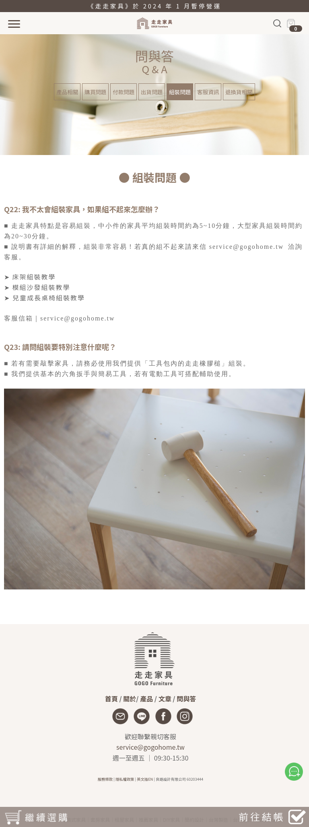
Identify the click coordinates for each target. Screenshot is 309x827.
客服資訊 (208, 92)
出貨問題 (152, 92)
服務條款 (105, 779)
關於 (129, 698)
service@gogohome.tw (150, 747)
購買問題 (95, 92)
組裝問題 (180, 92)
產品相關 (67, 92)
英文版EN (145, 779)
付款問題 (123, 92)
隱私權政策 (124, 779)
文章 (165, 698)
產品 (146, 698)
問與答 (186, 698)
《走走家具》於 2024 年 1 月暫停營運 (154, 6)
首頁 (111, 698)
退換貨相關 (239, 92)
